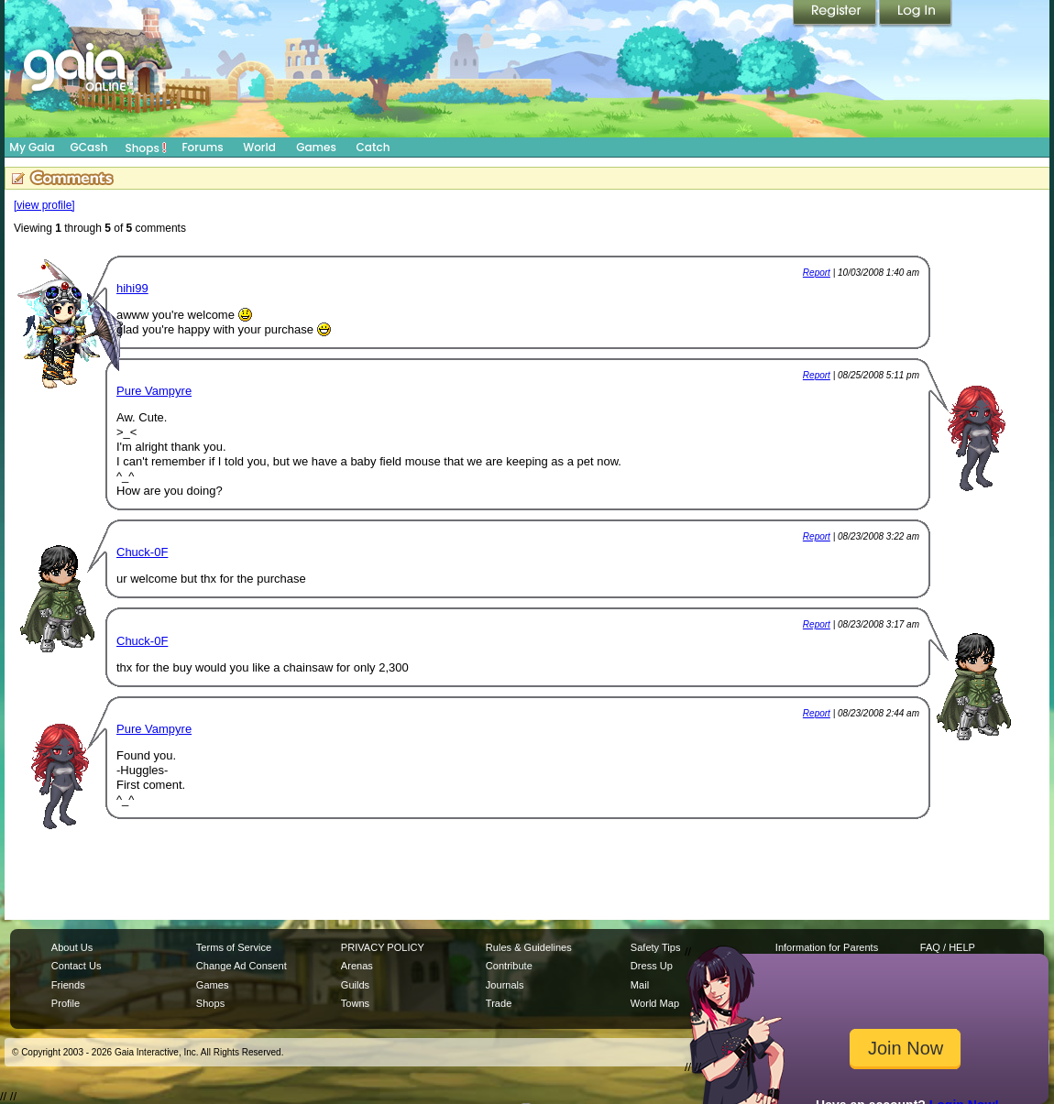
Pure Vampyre (154, 391)
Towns (355, 1003)
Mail (640, 984)
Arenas (357, 965)
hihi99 (132, 288)
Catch (373, 147)
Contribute (509, 965)
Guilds (355, 984)
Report (816, 273)
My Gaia (31, 147)
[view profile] (44, 205)
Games (316, 147)
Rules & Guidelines (529, 947)
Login (915, 13)
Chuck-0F (142, 552)
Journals (505, 984)
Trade (498, 1003)
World (259, 147)
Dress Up (652, 965)
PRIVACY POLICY (382, 947)
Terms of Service (233, 947)
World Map (655, 1003)
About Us (72, 947)
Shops (146, 147)
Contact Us (76, 965)
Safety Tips (656, 947)
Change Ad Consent (241, 965)
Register (836, 13)
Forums (202, 147)
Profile (65, 1003)
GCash (89, 147)
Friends (68, 984)
